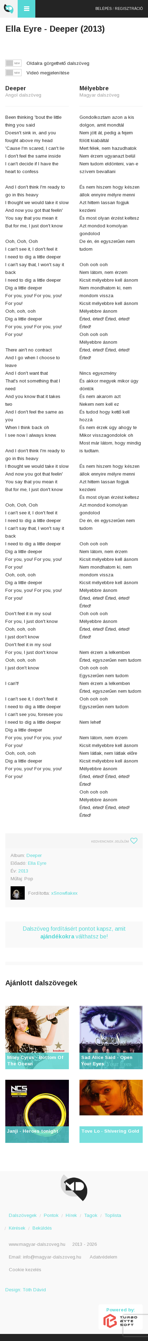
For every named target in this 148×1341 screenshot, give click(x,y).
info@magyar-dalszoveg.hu (52, 1257)
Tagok (90, 1215)
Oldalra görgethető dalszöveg (57, 63)
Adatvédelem (103, 1257)
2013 (23, 871)
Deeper (34, 855)
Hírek (71, 1215)
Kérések (17, 1228)
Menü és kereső (26, 9)
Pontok (51, 1215)
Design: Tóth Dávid (25, 1289)
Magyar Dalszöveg (9, 9)
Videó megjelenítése (47, 72)
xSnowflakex (64, 893)
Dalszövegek (23, 1215)
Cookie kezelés (25, 1269)
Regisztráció (129, 9)
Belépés (103, 9)
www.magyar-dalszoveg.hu (37, 1244)
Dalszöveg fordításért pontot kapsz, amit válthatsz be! (74, 932)
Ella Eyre (37, 863)
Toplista (113, 1215)
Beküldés (42, 1228)
